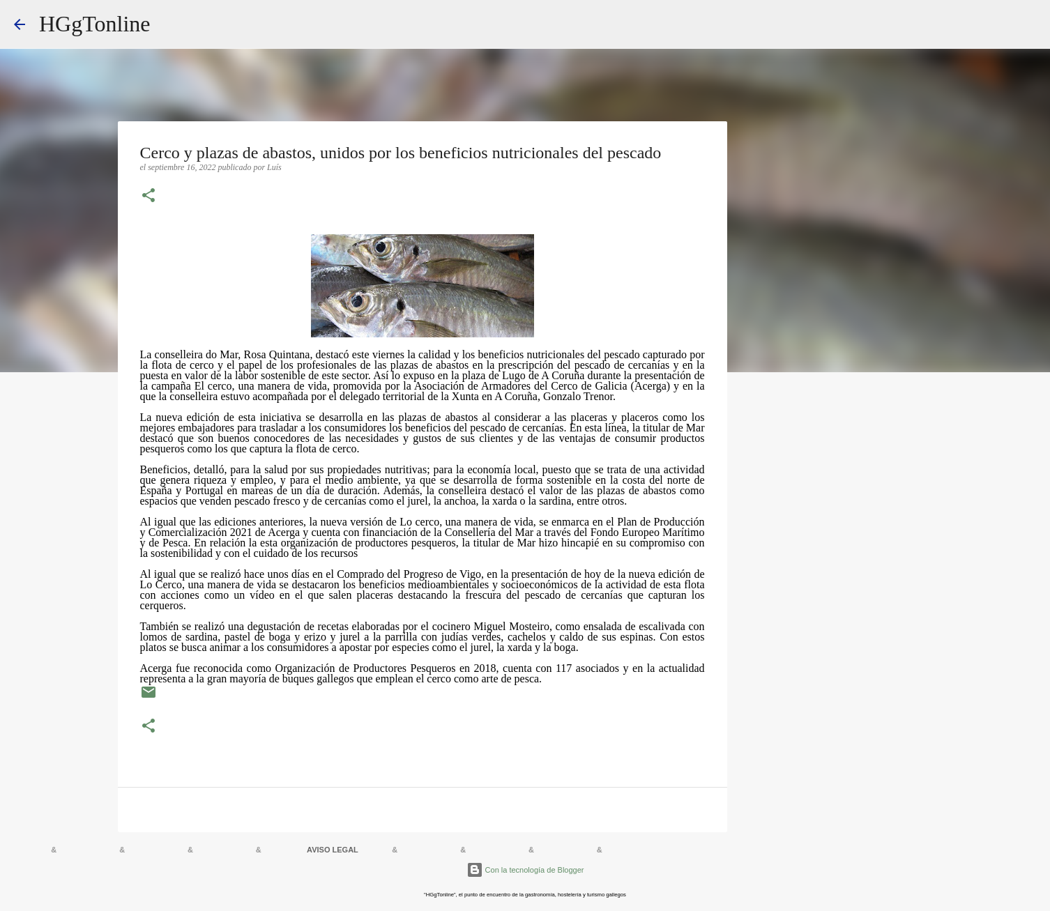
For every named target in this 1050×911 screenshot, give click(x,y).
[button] (148, 196)
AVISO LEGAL (332, 849)
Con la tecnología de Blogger (525, 870)
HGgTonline (95, 23)
